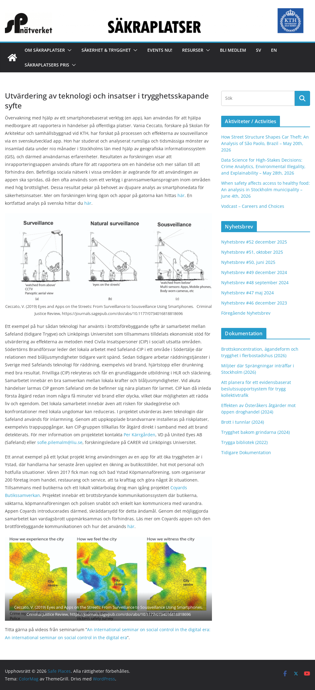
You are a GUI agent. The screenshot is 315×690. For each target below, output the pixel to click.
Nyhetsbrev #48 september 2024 (255, 282)
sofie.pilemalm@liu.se (59, 442)
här (181, 195)
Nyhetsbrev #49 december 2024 (254, 272)
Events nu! (159, 50)
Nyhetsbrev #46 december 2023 (254, 303)
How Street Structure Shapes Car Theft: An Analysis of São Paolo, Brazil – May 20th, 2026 (265, 143)
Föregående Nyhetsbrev (245, 313)
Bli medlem (233, 50)
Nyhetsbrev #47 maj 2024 (247, 293)
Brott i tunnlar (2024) (242, 422)
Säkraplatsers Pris (47, 65)
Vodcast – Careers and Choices (252, 206)
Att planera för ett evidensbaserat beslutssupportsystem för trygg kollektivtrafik (256, 388)
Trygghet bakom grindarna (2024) (255, 432)
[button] (68, 50)
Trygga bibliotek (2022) (244, 442)
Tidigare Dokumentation (246, 452)
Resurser (192, 50)
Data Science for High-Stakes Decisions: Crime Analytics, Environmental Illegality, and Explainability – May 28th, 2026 (263, 166)
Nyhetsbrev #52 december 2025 (254, 242)
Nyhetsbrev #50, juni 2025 (248, 262)
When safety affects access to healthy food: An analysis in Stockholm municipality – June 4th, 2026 (265, 189)
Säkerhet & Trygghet (106, 50)
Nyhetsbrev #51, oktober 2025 (252, 252)
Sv (258, 50)
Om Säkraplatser (45, 50)
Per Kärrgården (139, 435)
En (274, 50)
